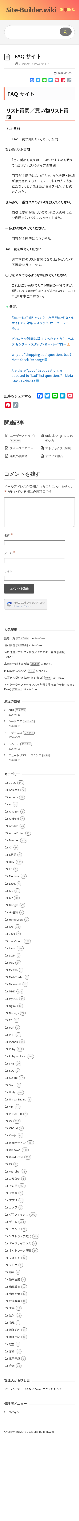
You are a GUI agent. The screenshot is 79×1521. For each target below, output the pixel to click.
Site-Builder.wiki (31, 9)
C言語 (12, 938)
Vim (11, 1189)
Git (11, 981)
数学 (12, 1398)
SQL (11, 1154)
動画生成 (14, 1362)
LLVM (12, 1038)
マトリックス (58, 531)
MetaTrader (16, 1060)
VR (10, 1204)
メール (10, 636)
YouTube (14, 1254)
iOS (11, 1010)
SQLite (13, 1161)
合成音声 (14, 1384)
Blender (14, 923)
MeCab (13, 1053)
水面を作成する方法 (22, 747)
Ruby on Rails (17, 1139)
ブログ (13, 1348)
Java (12, 1017)
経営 (12, 1427)
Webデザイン (17, 1226)
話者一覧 (16, 721)
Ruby (12, 1132)
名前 (8, 618)
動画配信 (14, 1377)
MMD (12, 1074)
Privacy (17, 689)
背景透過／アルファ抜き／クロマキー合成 (34, 735)
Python (13, 1125)
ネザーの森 (21, 816)
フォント (14, 1341)
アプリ (13, 1283)
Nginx (12, 1089)
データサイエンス (20, 1326)
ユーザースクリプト (23, 521)
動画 (12, 1355)
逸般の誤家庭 (19, 539)
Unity (12, 1175)
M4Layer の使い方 (19, 754)
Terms (28, 689)
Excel (12, 966)
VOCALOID (15, 1197)
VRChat (13, 1211)
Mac (11, 1045)
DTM (12, 945)
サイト (8, 654)
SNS (11, 1146)
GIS (11, 974)
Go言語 (13, 995)
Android (14, 902)
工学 (12, 1391)
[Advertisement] (39, 86)
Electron (14, 959)
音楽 (12, 1449)
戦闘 (17, 793)
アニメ (13, 1276)
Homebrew (16, 1002)
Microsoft (15, 1067)
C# (10, 930)
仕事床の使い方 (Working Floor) (27, 760)
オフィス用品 (54, 539)
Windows (14, 1233)
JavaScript (16, 1024)
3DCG (12, 866)
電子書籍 (14, 1441)
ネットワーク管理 (20, 1333)
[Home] (16, 147)
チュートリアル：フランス (29, 838)
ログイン (13, 1495)
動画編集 (14, 1370)
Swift (12, 1168)
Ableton (14, 873)
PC (10, 1103)
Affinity (13, 880)
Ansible (13, 909)
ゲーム (13, 1305)
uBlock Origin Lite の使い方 (59, 521)
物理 (12, 1406)
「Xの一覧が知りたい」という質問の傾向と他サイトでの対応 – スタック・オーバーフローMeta (43, 406)
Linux (12, 1031)
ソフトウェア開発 (20, 1319)
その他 (25, 147)
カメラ (13, 1290)
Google (13, 988)
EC (10, 952)
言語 (12, 1434)
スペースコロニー (21, 531)
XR (10, 1247)
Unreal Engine (17, 1182)
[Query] (30, 32)
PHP (11, 1118)
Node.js (14, 1096)
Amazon (14, 894)
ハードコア (21, 804)
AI (10, 887)
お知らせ (14, 1262)
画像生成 (14, 1420)
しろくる (20, 827)
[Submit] (66, 32)
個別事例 (16, 728)
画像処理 (14, 1413)
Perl (11, 1110)
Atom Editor (16, 916)
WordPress (16, 1240)
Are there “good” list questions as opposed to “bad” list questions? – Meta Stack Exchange (42, 458)
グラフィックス (18, 1297)
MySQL (13, 1082)
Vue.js (12, 1218)
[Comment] (39, 595)
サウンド (14, 1312)
